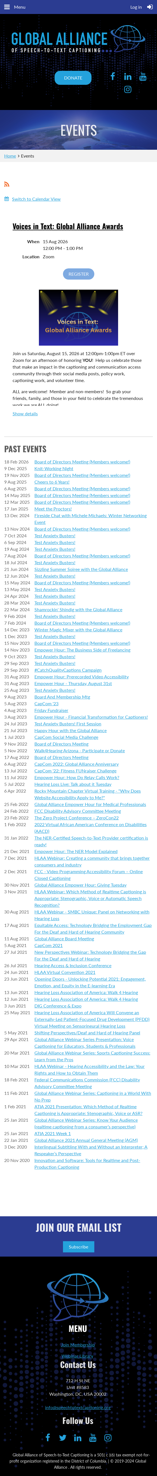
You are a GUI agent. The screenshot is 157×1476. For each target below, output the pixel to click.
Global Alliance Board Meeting (64, 938)
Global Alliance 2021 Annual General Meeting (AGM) (86, 1140)
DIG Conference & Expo (57, 1005)
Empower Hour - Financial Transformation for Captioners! (91, 717)
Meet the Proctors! (53, 508)
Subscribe (78, 1246)
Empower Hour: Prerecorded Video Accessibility (81, 676)
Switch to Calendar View (36, 199)
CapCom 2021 (48, 945)
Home (10, 155)
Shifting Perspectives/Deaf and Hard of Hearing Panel (87, 1032)
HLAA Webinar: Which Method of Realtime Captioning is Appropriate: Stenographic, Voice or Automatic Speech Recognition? (90, 898)
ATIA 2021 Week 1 (52, 1133)
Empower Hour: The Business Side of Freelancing (82, 649)
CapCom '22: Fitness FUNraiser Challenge (75, 770)
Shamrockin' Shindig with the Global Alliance (78, 609)
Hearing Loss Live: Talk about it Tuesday (72, 784)
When (33, 241)
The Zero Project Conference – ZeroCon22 (76, 817)
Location (30, 256)
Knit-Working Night (53, 468)
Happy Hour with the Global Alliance (70, 730)
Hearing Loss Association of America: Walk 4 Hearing (86, 992)
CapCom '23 (46, 703)
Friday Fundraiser (51, 710)
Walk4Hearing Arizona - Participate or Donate (79, 750)
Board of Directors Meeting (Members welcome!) (82, 461)
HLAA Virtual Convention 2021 (64, 972)
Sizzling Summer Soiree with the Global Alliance (81, 569)
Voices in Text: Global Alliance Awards (68, 226)
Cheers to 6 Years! (51, 481)
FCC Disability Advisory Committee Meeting (77, 811)
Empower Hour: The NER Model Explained (76, 851)
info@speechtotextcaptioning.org (78, 1407)
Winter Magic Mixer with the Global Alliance (78, 629)
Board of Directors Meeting (61, 743)
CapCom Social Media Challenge (66, 737)
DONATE (73, 77)
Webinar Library (77, 1355)
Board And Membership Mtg (62, 696)
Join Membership (78, 1344)
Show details (25, 413)
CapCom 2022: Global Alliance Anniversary (76, 764)
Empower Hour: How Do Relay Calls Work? (76, 777)
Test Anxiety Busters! (54, 535)
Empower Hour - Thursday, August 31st (73, 683)
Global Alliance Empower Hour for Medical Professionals (90, 804)
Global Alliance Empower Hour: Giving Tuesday (80, 884)
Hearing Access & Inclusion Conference (72, 965)
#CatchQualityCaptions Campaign (68, 670)
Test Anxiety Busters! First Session (67, 723)
